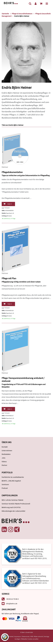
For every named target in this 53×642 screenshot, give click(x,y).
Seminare (5, 484)
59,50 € (7, 204)
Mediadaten (6, 454)
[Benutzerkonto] (36, 3)
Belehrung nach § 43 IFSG (11, 507)
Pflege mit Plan (9, 278)
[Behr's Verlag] (11, 3)
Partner (4, 465)
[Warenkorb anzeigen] (41, 3)
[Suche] (30, 3)
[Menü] (47, 3)
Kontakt (5, 447)
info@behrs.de (11, 603)
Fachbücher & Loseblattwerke (13, 477)
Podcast (5, 488)
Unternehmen (7, 450)
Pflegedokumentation (12, 172)
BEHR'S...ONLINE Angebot (11, 481)
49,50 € (7, 409)
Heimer (5, 167)
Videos (4, 461)
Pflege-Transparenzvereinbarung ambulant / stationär (23, 380)
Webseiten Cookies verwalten (29, 639)
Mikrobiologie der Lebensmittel (13, 511)
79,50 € (7, 304)
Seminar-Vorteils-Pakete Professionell (16, 504)
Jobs (3, 458)
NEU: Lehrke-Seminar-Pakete (12, 500)
